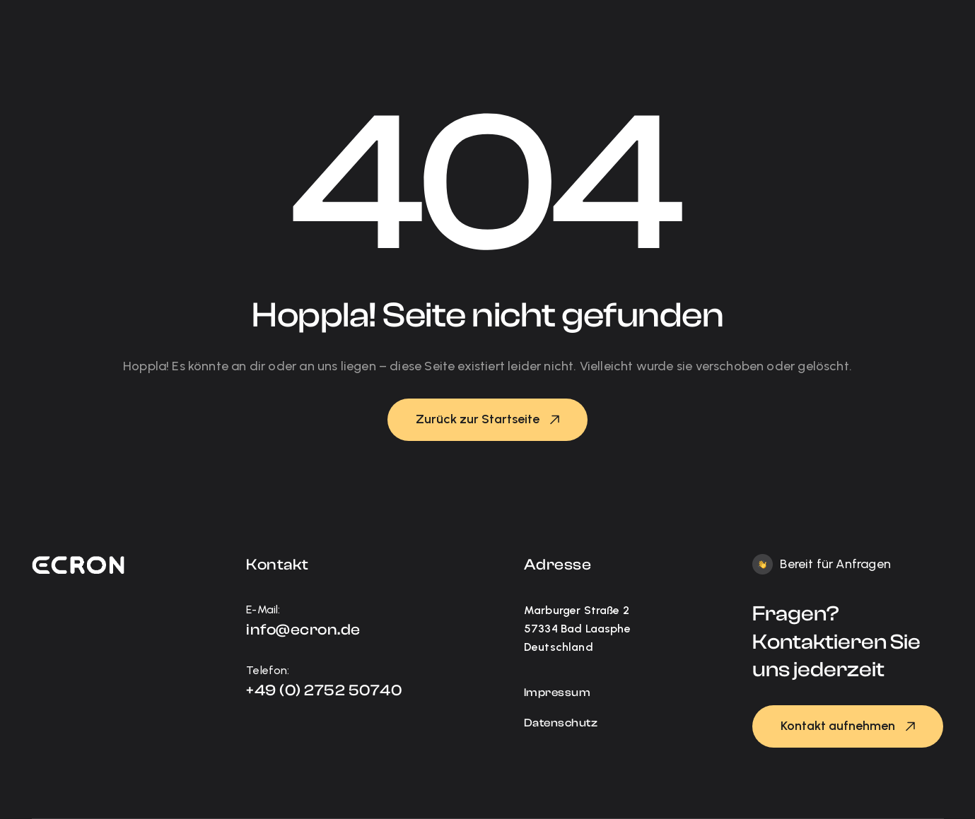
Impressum (557, 692)
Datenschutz (561, 723)
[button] (487, 420)
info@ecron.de (303, 629)
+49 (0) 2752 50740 (324, 690)
